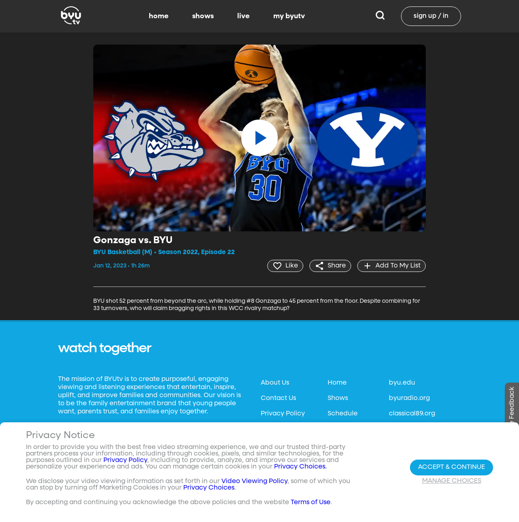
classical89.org (412, 414)
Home (337, 383)
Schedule (343, 414)
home (159, 16)
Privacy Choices (208, 488)
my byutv (289, 16)
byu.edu (402, 383)
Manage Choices (451, 481)
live (243, 16)
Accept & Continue (451, 467)
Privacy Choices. (300, 467)
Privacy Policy (283, 414)
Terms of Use (310, 502)
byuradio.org (409, 398)
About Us (275, 383)
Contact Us (278, 398)
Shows (338, 398)
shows (203, 16)
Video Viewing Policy (254, 481)
